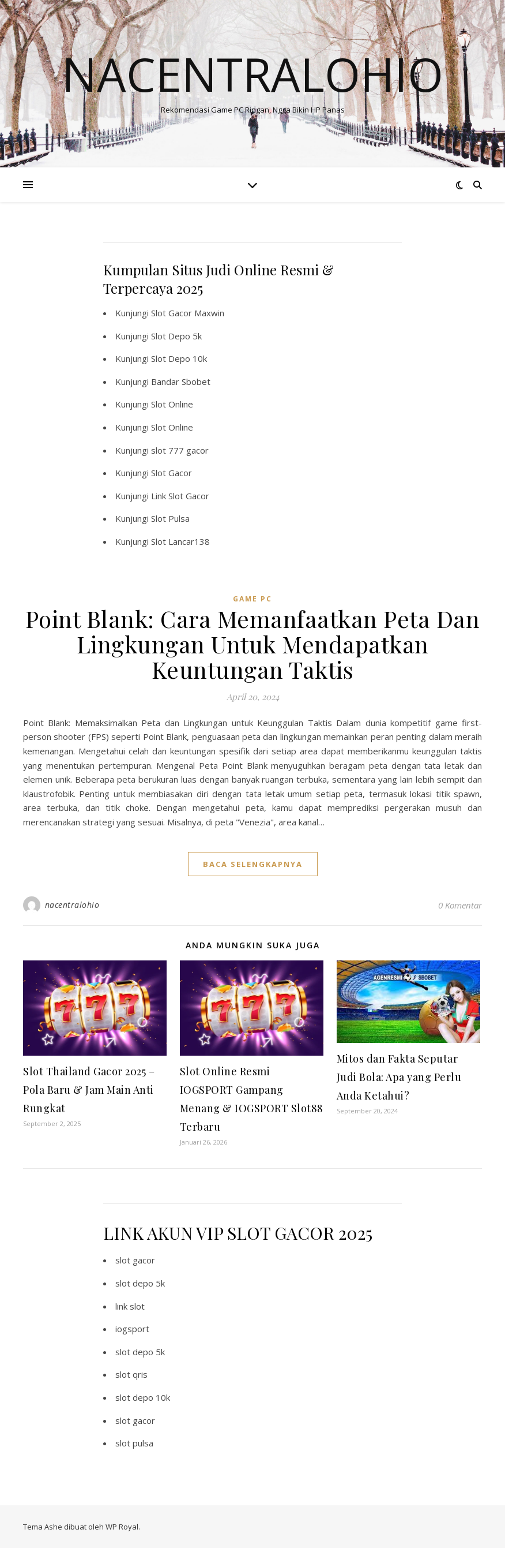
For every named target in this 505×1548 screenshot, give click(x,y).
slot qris (131, 1374)
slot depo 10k (142, 1397)
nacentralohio (72, 904)
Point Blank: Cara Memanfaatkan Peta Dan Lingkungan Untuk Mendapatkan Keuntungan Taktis (252, 644)
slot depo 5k (140, 1283)
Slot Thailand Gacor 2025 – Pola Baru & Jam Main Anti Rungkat (88, 1089)
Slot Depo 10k (179, 358)
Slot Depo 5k (176, 336)
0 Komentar (460, 905)
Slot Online (172, 404)
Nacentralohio (252, 74)
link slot (130, 1306)
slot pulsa (134, 1443)
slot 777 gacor (180, 450)
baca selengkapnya (253, 864)
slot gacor (135, 1260)
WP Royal (121, 1526)
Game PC (252, 599)
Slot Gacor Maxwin (187, 313)
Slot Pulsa (170, 518)
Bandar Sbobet (180, 381)
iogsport (132, 1328)
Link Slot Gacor (180, 496)
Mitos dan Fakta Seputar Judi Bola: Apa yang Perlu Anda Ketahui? (399, 1077)
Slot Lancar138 (180, 541)
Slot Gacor (171, 472)
